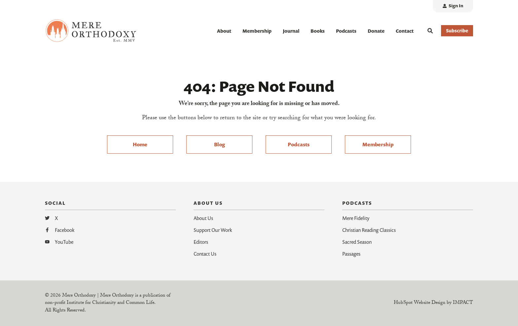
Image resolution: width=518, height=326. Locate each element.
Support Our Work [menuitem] (213, 230)
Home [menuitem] (140, 144)
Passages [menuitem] (351, 253)
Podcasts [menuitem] (299, 144)
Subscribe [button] (457, 30)
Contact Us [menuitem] (205, 253)
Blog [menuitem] (219, 144)
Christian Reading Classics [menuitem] (369, 230)
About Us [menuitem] (203, 218)
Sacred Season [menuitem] (357, 241)
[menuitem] (453, 6)
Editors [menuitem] (201, 241)
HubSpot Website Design (419, 303)
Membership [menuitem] (377, 144)
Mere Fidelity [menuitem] (355, 218)
